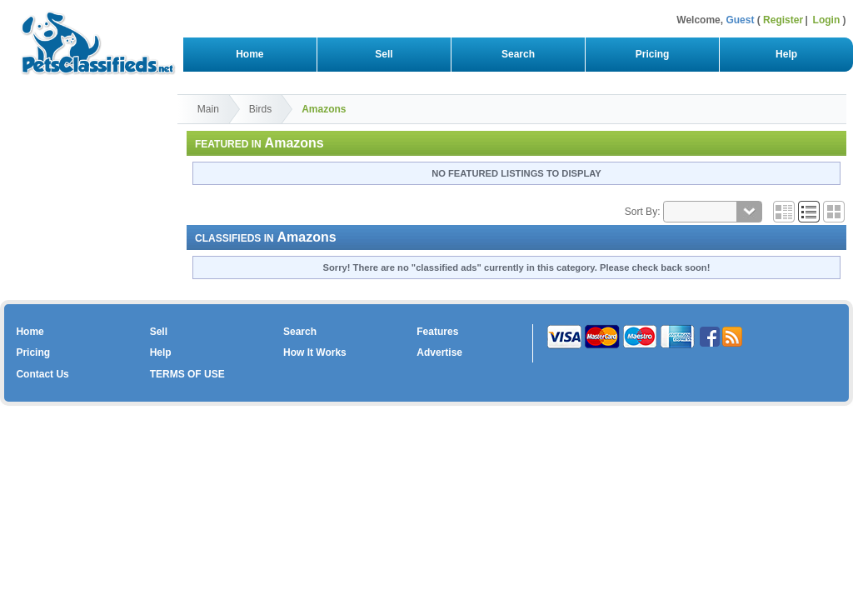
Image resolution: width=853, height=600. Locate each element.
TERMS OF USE (187, 374)
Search (518, 54)
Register (783, 20)
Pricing (652, 54)
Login (827, 20)
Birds (260, 109)
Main (208, 109)
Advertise (439, 352)
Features (437, 332)
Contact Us (42, 374)
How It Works (315, 352)
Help (786, 54)
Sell (384, 54)
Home (249, 54)
